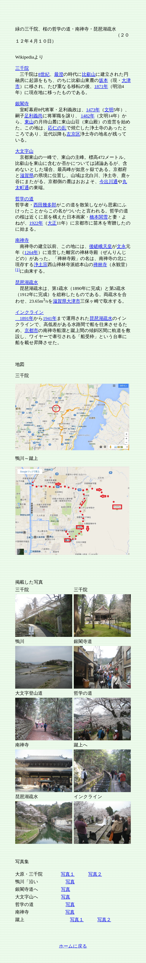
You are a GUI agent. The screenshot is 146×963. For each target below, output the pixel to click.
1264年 (31, 252)
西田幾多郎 (44, 204)
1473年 (93, 109)
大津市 (73, 301)
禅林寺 (100, 264)
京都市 (31, 330)
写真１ (68, 874)
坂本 (103, 80)
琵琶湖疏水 (26, 282)
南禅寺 (22, 240)
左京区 (73, 134)
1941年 (50, 318)
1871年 (101, 86)
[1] (17, 270)
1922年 (36, 223)
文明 (108, 109)
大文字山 (24, 151)
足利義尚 (33, 115)
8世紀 (44, 74)
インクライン (29, 312)
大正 (52, 223)
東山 (29, 121)
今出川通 (108, 181)
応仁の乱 (57, 127)
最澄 (58, 74)
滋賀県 (27, 175)
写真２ (95, 874)
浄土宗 (41, 264)
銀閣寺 (22, 103)
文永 (121, 246)
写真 (70, 881)
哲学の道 (24, 198)
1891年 (24, 318)
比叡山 (89, 74)
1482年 (87, 115)
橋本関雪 (99, 217)
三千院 (22, 68)
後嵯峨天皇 (100, 246)
